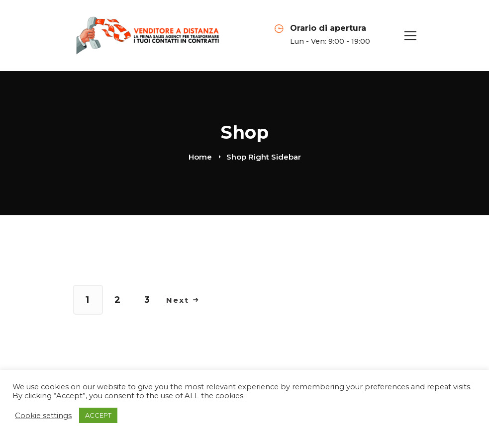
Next (182, 300)
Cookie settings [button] (43, 415)
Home (200, 157)
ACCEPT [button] (98, 415)
